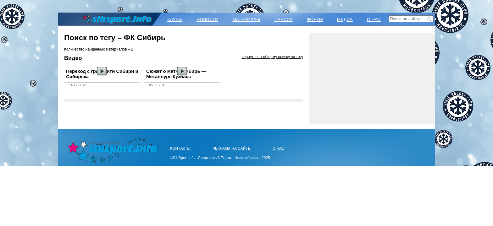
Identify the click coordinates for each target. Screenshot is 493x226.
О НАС (374, 19)
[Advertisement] (372, 79)
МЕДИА (345, 19)
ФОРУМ (315, 19)
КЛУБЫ (174, 19)
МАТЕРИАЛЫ (246, 19)
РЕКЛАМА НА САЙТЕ (232, 148)
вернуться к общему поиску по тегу (272, 57)
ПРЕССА (283, 19)
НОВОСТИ (207, 19)
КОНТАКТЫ (180, 148)
